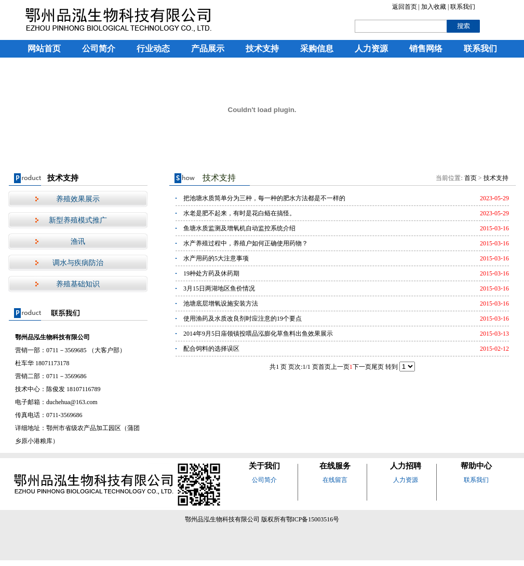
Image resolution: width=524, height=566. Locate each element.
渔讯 (78, 241)
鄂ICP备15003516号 (313, 519)
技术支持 (262, 48)
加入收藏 (434, 6)
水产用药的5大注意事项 (216, 258)
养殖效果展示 (78, 199)
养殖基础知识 (78, 284)
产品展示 (207, 48)
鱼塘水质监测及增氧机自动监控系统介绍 (239, 228)
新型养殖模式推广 (78, 220)
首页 (470, 178)
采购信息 (316, 48)
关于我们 (264, 466)
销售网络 (425, 48)
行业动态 (153, 48)
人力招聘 (405, 466)
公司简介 (98, 48)
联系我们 (462, 6)
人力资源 (371, 48)
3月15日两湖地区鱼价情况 (219, 288)
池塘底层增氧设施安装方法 (220, 303)
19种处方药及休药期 (211, 273)
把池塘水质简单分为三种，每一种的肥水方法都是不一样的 (264, 198)
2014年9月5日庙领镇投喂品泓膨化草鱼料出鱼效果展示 (258, 333)
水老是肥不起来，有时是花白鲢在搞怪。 (239, 213)
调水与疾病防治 (77, 263)
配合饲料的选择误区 (211, 348)
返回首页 (404, 6)
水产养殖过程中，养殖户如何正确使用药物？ (245, 243)
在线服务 (335, 466)
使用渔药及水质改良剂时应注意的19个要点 (242, 318)
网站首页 (44, 48)
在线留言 (335, 480)
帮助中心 (476, 466)
